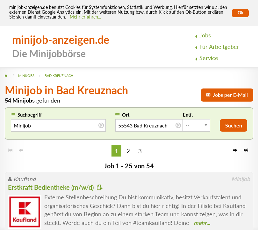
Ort (126, 115)
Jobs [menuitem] (205, 35)
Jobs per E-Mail (227, 95)
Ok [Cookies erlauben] (240, 12)
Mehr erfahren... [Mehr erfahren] (85, 16)
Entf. (188, 115)
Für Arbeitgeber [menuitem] (219, 46)
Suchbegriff (30, 115)
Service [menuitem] (208, 58)
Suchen (233, 125)
